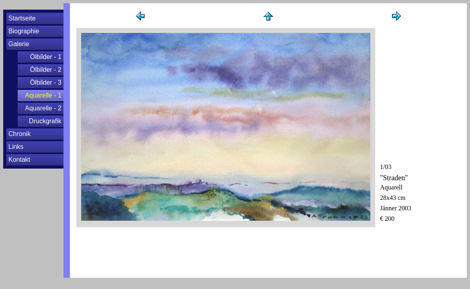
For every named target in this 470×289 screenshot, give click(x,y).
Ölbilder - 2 (45, 69)
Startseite (22, 18)
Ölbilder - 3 (45, 82)
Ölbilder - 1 (45, 56)
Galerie (18, 44)
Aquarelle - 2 (43, 108)
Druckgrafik (45, 121)
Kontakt (19, 159)
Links (15, 146)
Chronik (19, 133)
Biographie (23, 31)
